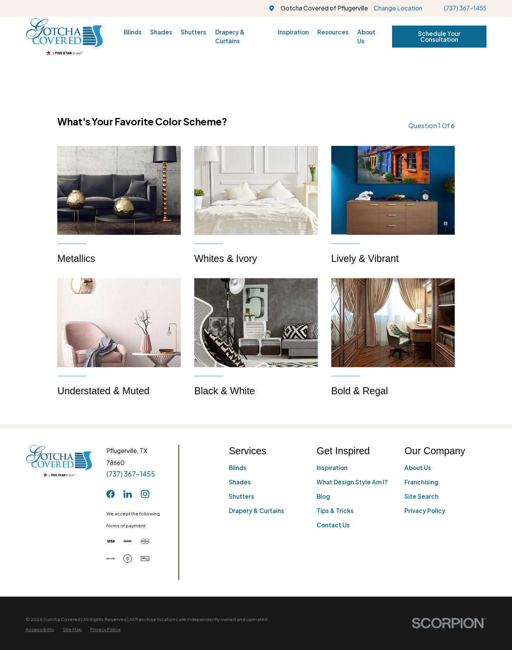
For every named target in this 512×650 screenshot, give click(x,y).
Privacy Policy (424, 510)
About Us (417, 467)
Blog (323, 496)
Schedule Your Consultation (439, 36)
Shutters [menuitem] (193, 32)
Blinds (238, 467)
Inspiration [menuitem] (293, 32)
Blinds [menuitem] (133, 32)
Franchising (421, 482)
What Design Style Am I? (352, 482)
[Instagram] (145, 494)
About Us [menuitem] (366, 36)
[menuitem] (40, 629)
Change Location (398, 8)
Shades (240, 482)
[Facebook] (110, 494)
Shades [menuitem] (161, 32)
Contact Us (333, 525)
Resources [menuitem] (333, 32)
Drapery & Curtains (256, 510)
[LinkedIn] (127, 494)
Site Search (421, 496)
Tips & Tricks (335, 510)
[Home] (64, 36)
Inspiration (332, 467)
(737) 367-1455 (465, 8)
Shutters (241, 496)
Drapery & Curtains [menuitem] (230, 36)
